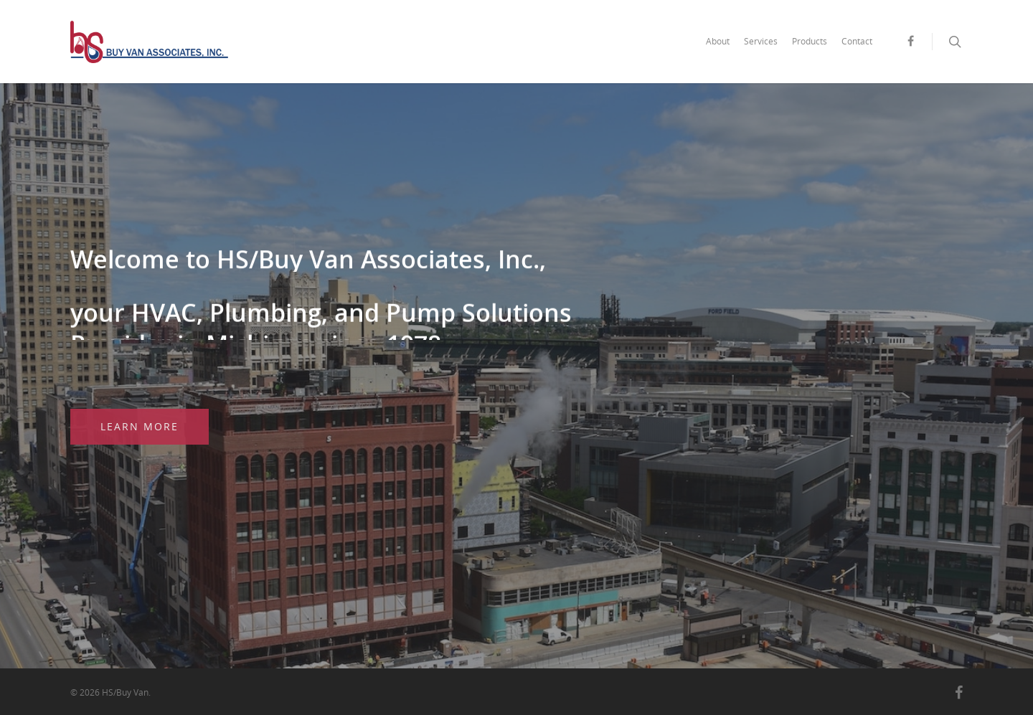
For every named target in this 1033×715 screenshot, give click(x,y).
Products (809, 41)
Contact (856, 41)
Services (761, 41)
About (718, 41)
